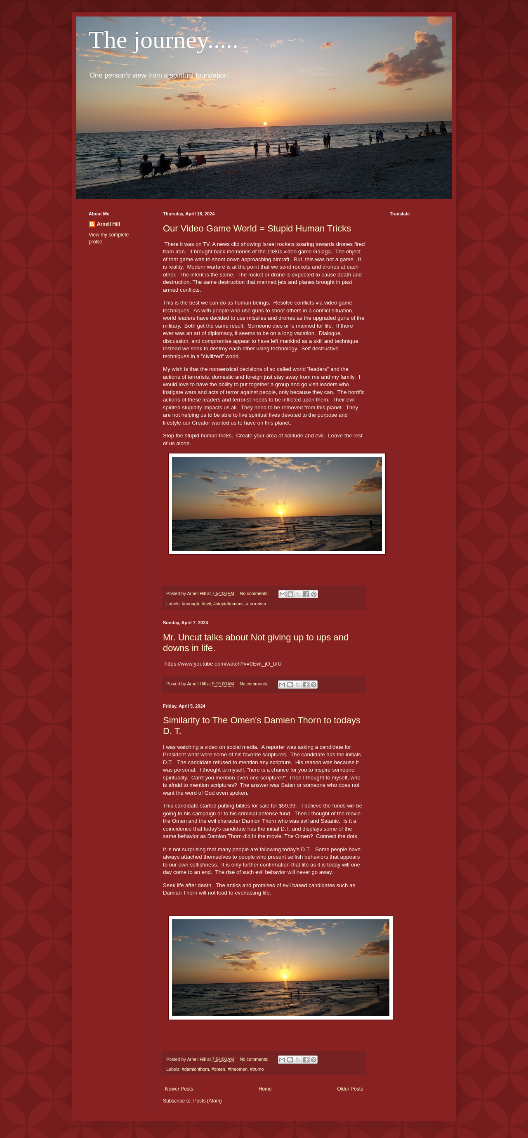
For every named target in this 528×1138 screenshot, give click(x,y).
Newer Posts (179, 1089)
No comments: (255, 593)
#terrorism (256, 603)
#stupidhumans (228, 603)
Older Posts (350, 1089)
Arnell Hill (108, 224)
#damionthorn (195, 1069)
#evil (206, 603)
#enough (190, 603)
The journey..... (163, 39)
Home (265, 1089)
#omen (218, 1069)
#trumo (257, 1069)
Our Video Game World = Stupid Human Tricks (257, 228)
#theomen (238, 1069)
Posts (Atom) (207, 1101)
